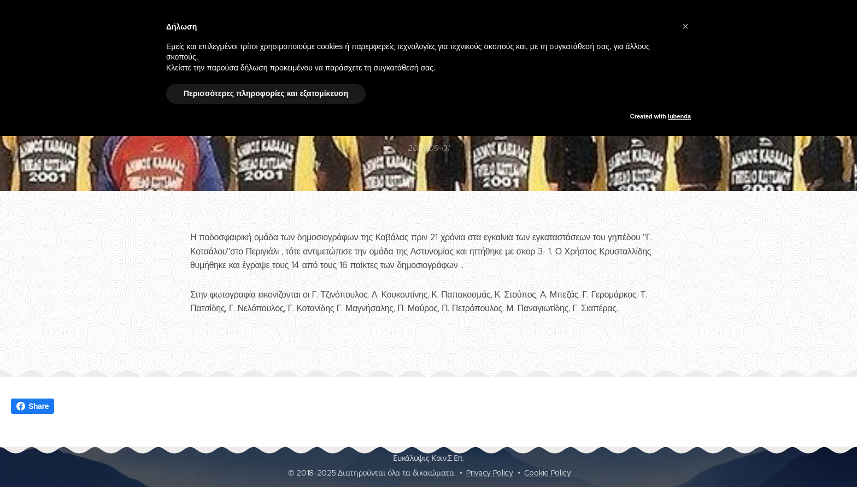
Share (32, 406)
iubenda (679, 116)
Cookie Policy (547, 473)
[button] (685, 26)
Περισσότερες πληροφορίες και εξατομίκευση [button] (266, 93)
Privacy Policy (489, 473)
